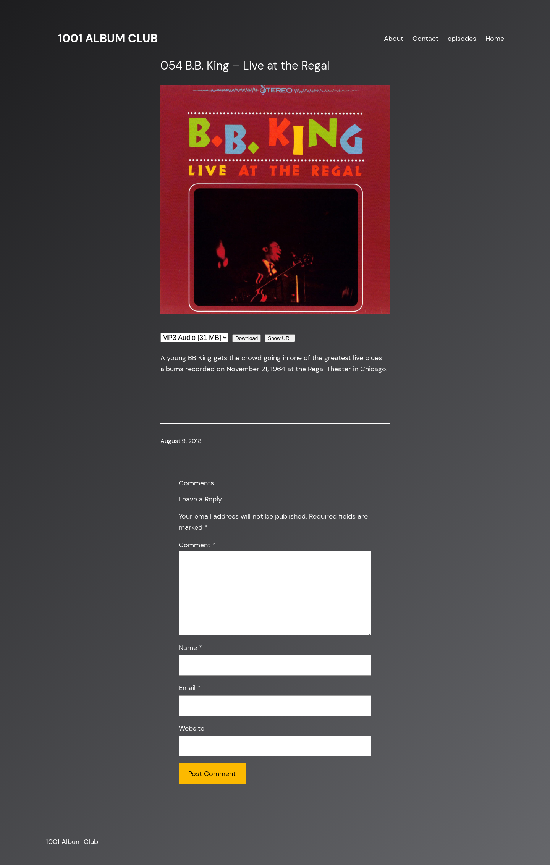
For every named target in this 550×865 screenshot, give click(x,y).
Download (246, 338)
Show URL (280, 338)
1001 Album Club (108, 38)
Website (191, 728)
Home (494, 38)
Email (190, 687)
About (393, 38)
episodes (462, 38)
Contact (425, 38)
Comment (197, 545)
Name (190, 647)
